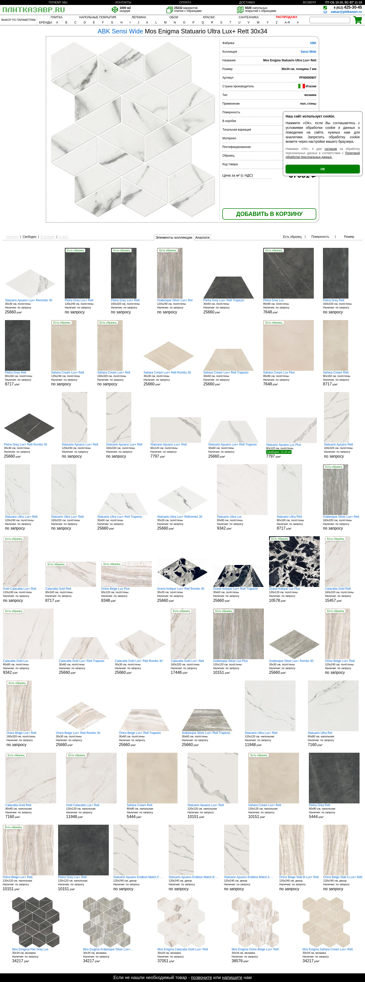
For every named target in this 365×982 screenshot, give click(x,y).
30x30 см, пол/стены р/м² (30, 306)
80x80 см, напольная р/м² (333, 739)
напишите (232, 977)
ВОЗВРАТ (309, 2)
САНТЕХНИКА (249, 17)
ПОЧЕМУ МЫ (58, 2)
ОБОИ (173, 17)
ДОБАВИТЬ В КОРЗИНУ (269, 214)
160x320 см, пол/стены (129, 306)
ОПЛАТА (185, 2)
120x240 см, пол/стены (83, 306)
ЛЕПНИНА (139, 17)
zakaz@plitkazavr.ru (346, 12)
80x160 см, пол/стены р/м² (23, 378)
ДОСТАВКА (247, 2)
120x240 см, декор (138, 883)
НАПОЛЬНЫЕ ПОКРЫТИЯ (97, 17)
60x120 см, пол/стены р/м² (175, 450)
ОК (322, 169)
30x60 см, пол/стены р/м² (228, 306)
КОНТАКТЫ (123, 2)
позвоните (201, 977)
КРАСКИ (208, 17)
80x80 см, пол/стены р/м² (288, 306)
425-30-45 (348, 7)
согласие (331, 149)
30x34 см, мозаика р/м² (35, 955)
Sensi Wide (308, 51)
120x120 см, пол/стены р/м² (294, 595)
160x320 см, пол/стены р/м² (343, 595)
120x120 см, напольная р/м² (270, 739)
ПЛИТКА (56, 17)
